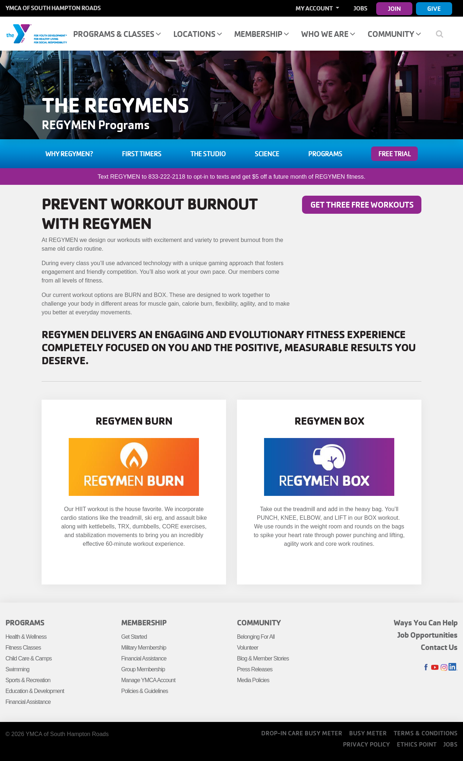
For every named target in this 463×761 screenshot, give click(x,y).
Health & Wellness (25, 637)
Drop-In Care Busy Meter (301, 733)
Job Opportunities (428, 635)
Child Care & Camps (28, 658)
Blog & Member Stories (263, 658)
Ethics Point (417, 744)
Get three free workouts (361, 204)
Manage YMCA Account (148, 680)
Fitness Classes (23, 648)
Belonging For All (256, 637)
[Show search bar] (442, 34)
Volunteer (247, 648)
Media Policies (253, 680)
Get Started (134, 637)
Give (434, 8)
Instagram (444, 667)
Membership (261, 34)
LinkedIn (453, 667)
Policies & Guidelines (144, 691)
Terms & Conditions (426, 733)
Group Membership (143, 669)
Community (394, 34)
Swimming (17, 669)
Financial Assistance (28, 702)
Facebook (425, 667)
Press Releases (254, 669)
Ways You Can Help (426, 622)
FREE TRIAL (394, 153)
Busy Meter (368, 733)
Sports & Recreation (27, 680)
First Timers (141, 153)
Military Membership (143, 648)
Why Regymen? (69, 153)
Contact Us (439, 647)
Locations (197, 34)
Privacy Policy (366, 744)
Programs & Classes (117, 34)
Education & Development (34, 691)
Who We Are (328, 34)
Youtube (434, 667)
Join (394, 8)
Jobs (360, 8)
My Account (315, 8)
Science (267, 153)
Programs (325, 153)
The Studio (208, 153)
